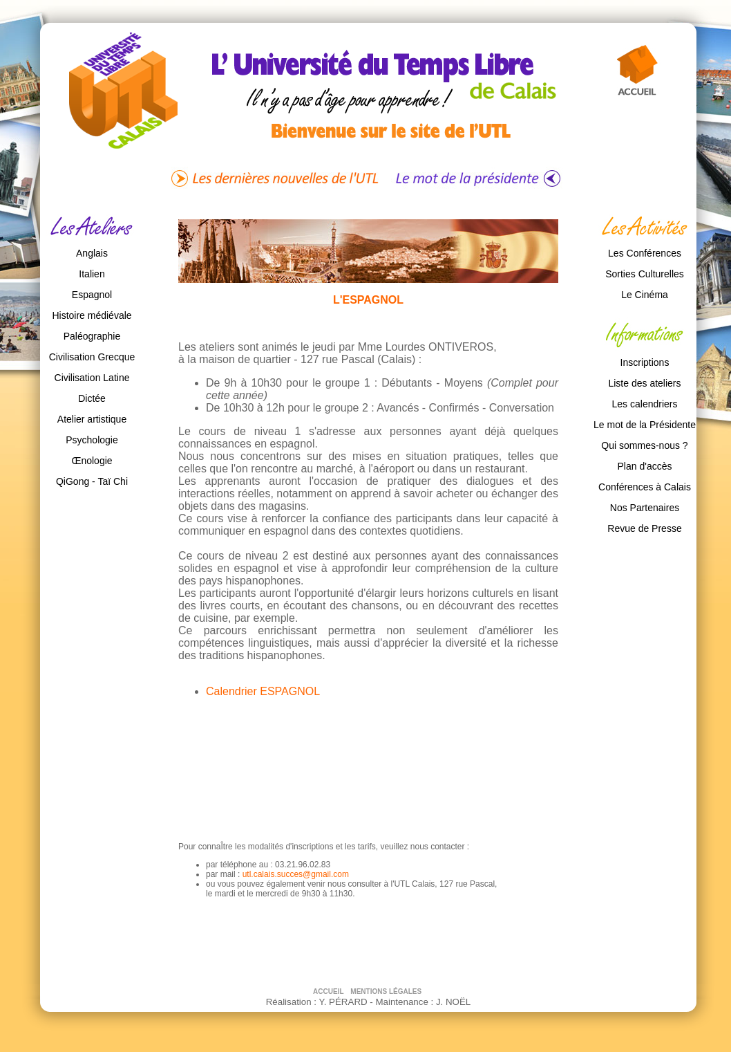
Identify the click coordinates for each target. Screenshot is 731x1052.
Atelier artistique (91, 419)
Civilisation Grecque (92, 356)
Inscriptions (645, 362)
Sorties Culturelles (644, 273)
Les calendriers (645, 403)
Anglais (92, 253)
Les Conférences (644, 253)
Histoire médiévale (91, 315)
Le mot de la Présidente (645, 424)
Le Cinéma (644, 294)
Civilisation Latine (92, 377)
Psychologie (92, 439)
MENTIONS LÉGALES (386, 991)
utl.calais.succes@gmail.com (296, 874)
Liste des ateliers (644, 383)
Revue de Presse (644, 528)
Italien (91, 273)
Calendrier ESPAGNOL (263, 691)
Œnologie (91, 460)
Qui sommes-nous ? (644, 445)
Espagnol (92, 294)
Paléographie (92, 336)
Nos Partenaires (644, 507)
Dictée (92, 398)
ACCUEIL (329, 991)
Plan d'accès (645, 466)
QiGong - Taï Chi (92, 481)
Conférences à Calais (644, 486)
